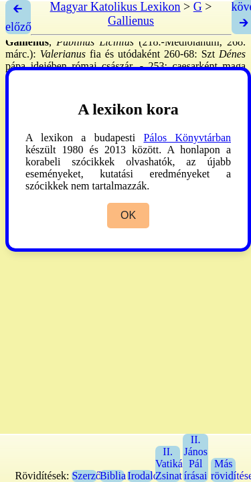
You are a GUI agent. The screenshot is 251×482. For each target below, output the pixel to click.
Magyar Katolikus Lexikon (115, 6)
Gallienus (131, 20)
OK (128, 215)
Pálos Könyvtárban (187, 137)
